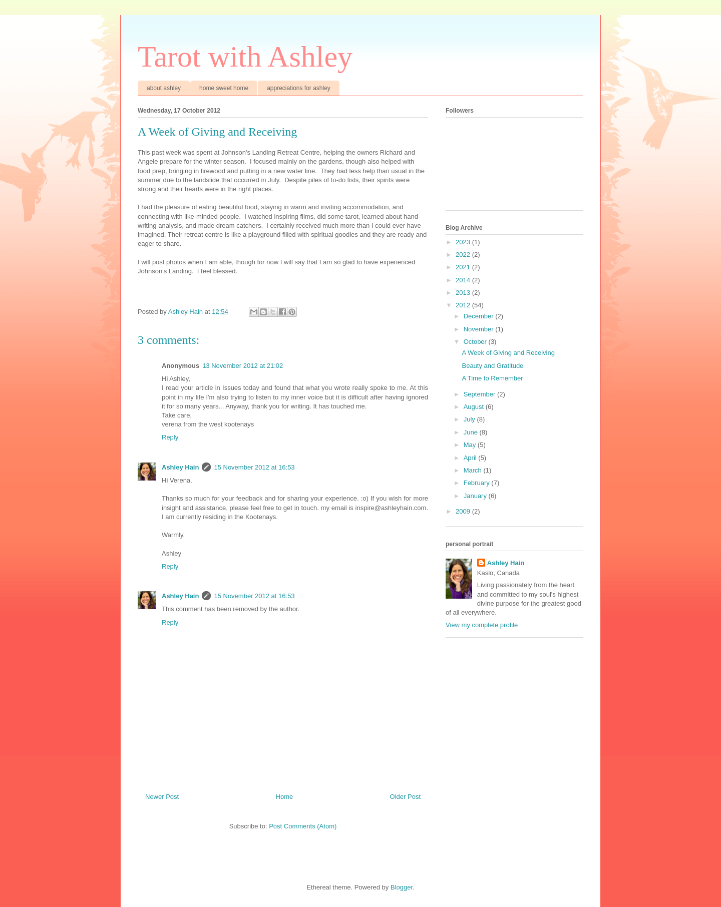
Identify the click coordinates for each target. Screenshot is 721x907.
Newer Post (162, 796)
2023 (464, 242)
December (480, 316)
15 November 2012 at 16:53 (254, 467)
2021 (464, 267)
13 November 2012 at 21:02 (242, 365)
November (480, 329)
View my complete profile (482, 625)
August (475, 406)
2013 (464, 292)
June (472, 432)
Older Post (405, 796)
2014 (464, 280)
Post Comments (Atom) (302, 826)
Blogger (402, 887)
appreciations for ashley (298, 88)
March (474, 470)
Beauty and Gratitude (492, 365)
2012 (464, 305)
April (471, 458)
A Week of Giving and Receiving (508, 352)
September (480, 394)
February (478, 483)
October (476, 341)
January (476, 496)
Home (284, 796)
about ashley (164, 88)
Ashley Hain (180, 467)
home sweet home (223, 88)
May (471, 444)
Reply (170, 437)
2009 (464, 511)
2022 (464, 254)
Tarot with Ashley (245, 56)
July (470, 419)
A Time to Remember (492, 378)
